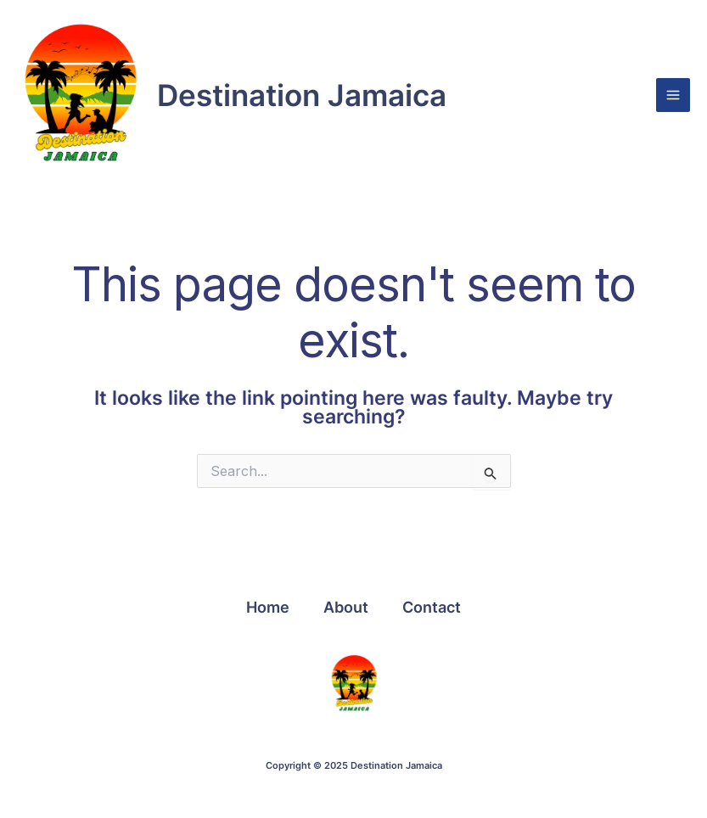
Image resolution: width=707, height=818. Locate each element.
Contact (431, 607)
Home (267, 607)
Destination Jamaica (301, 95)
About (345, 607)
